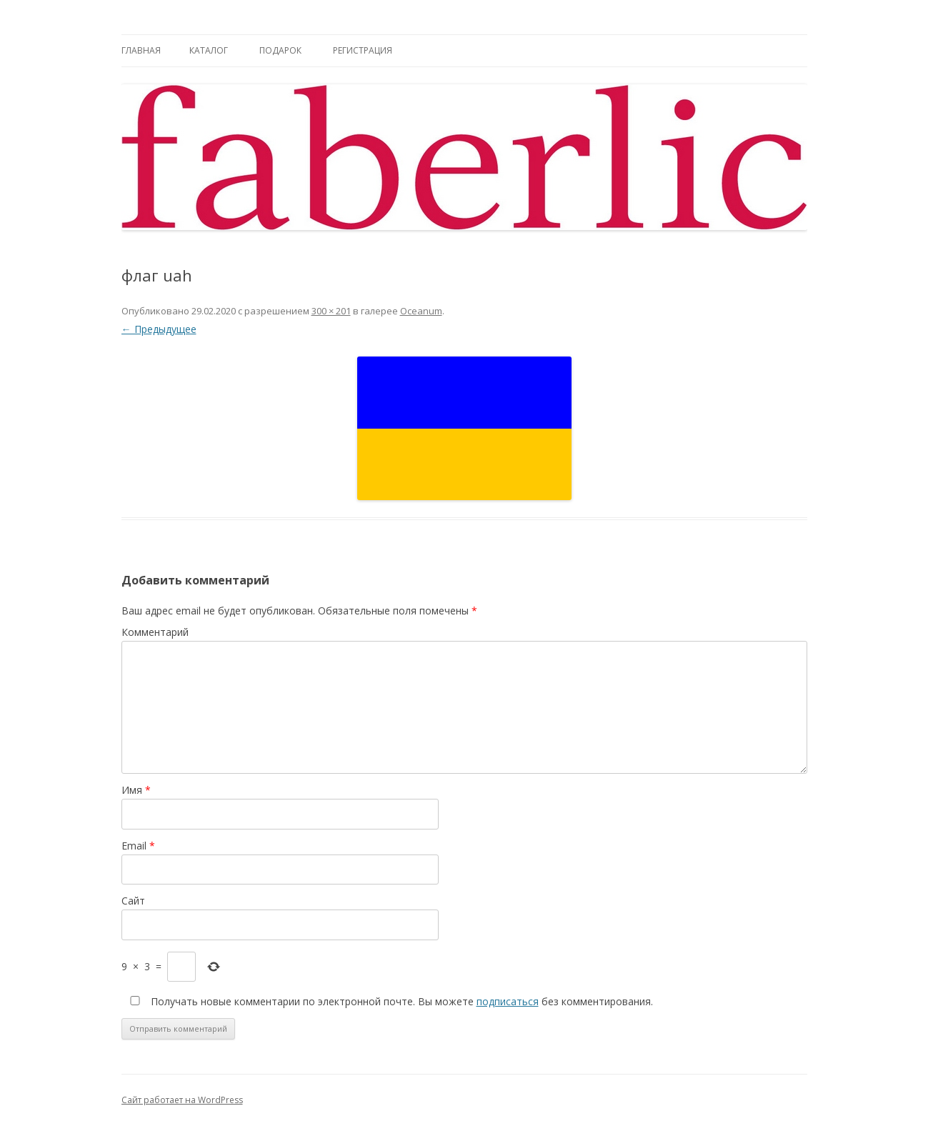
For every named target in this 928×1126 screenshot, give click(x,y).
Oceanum (421, 310)
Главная (141, 50)
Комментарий (155, 632)
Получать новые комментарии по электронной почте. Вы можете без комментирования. (388, 1001)
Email (138, 845)
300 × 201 (331, 310)
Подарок (280, 50)
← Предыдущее (158, 329)
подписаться (508, 1001)
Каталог (208, 50)
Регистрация (362, 50)
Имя (136, 790)
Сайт (133, 900)
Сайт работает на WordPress (182, 1100)
